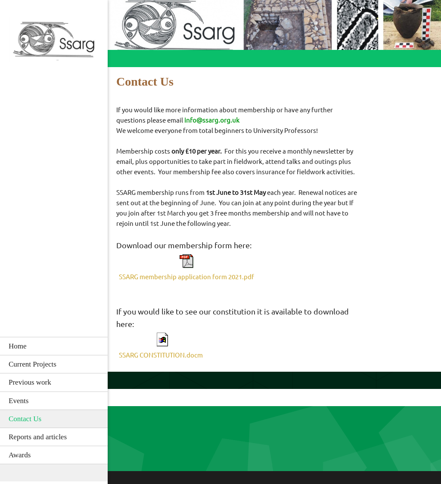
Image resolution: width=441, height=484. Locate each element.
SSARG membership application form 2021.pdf (186, 277)
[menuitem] (54, 346)
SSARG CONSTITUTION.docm (161, 355)
